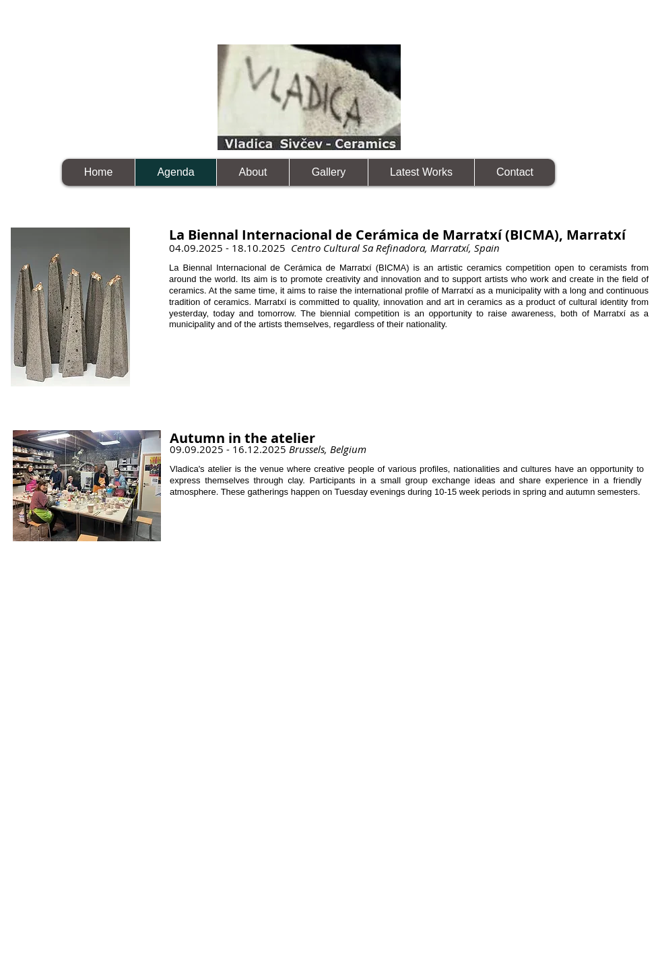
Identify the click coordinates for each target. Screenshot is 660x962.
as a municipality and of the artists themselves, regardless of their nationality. (409, 319)
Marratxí (611, 313)
